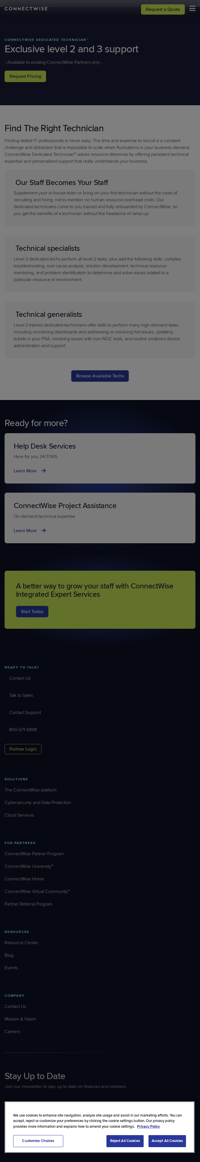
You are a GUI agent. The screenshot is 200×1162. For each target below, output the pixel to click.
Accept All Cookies (167, 1141)
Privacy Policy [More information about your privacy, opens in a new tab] (148, 1126)
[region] (100, 1127)
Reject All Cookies (125, 1141)
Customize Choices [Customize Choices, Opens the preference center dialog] (38, 1141)
